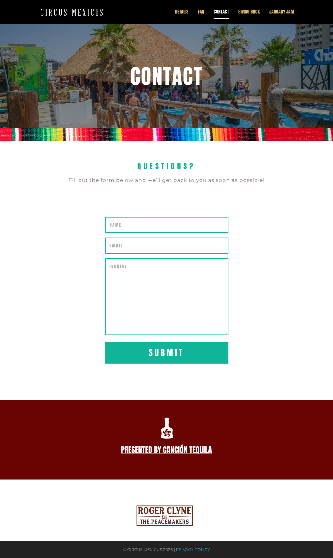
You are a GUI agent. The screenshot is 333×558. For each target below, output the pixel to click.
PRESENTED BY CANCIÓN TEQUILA (166, 450)
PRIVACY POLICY (193, 549)
